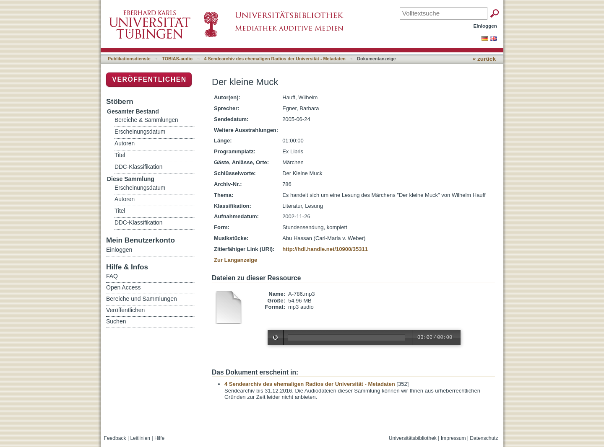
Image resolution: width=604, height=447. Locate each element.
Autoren (125, 143)
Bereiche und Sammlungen (141, 298)
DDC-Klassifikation (138, 167)
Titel (120, 155)
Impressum (453, 438)
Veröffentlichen (149, 79)
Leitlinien (140, 438)
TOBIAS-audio (177, 58)
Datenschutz (484, 438)
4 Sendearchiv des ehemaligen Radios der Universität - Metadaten (275, 58)
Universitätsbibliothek (413, 438)
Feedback (115, 438)
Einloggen (485, 25)
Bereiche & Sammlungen (146, 120)
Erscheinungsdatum (140, 132)
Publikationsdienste (129, 58)
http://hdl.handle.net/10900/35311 (325, 249)
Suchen (116, 321)
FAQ (112, 276)
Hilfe (159, 438)
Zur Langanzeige (235, 260)
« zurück (484, 59)
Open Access (123, 287)
